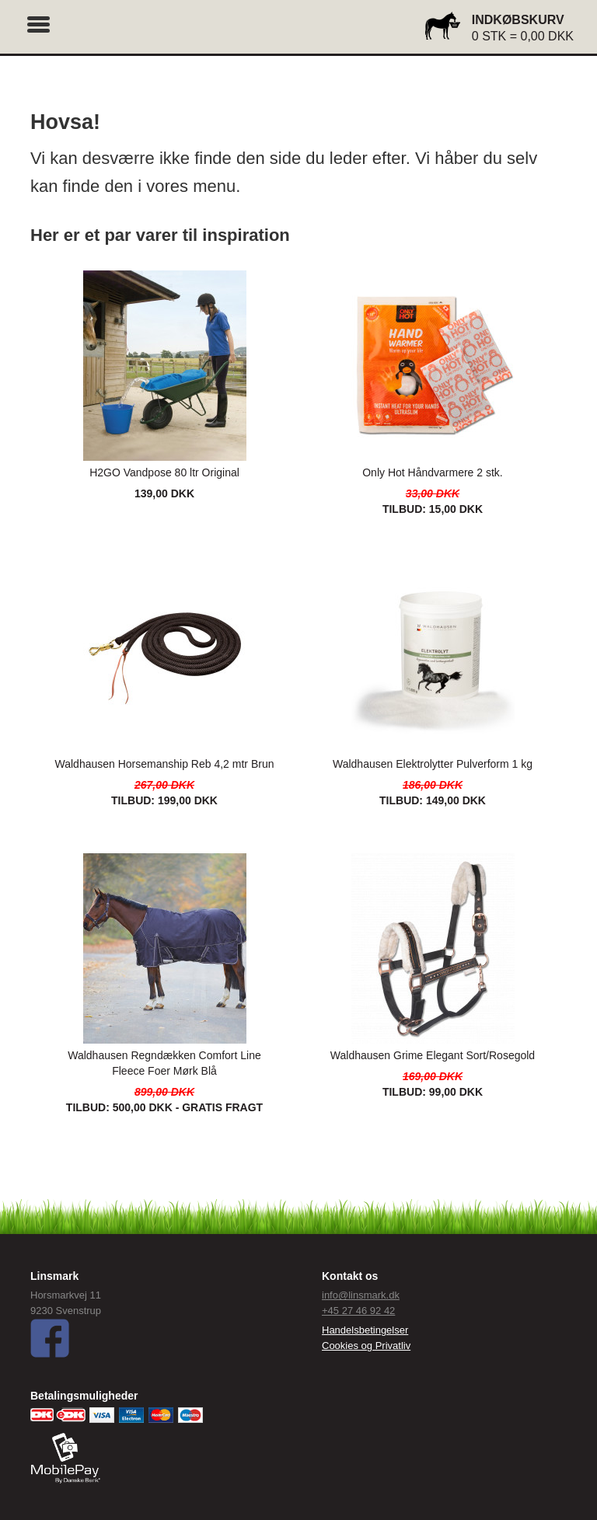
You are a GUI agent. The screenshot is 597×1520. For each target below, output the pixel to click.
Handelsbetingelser (365, 1330)
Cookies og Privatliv (366, 1345)
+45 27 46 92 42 (358, 1310)
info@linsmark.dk (361, 1295)
